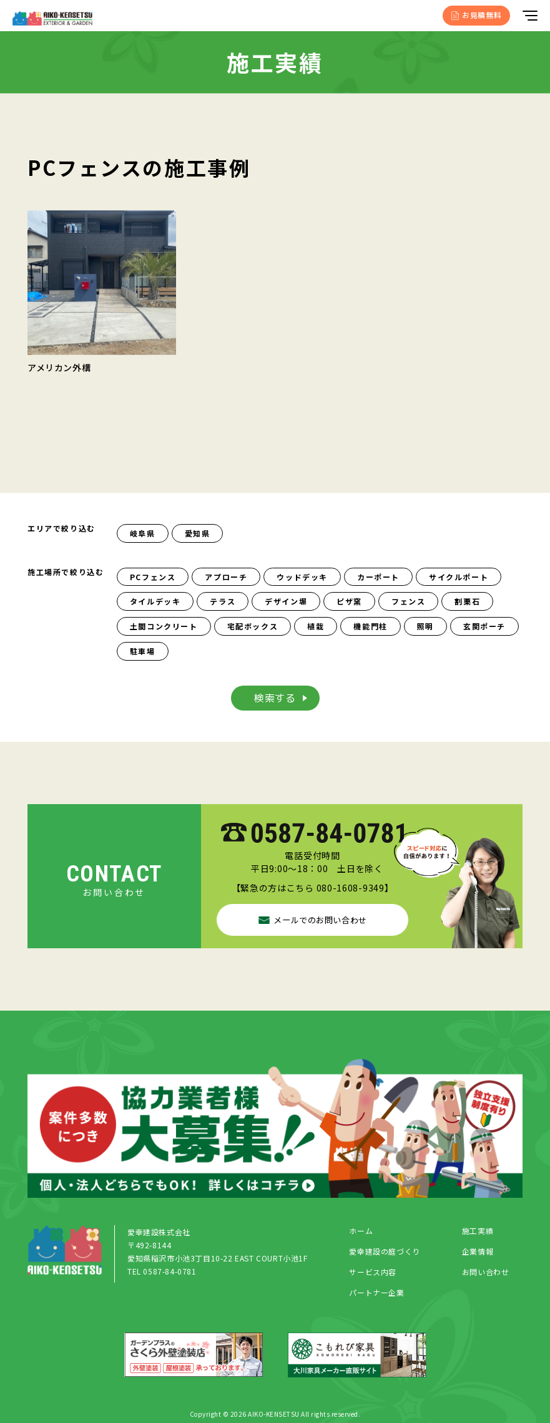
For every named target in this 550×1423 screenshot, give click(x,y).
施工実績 (477, 1233)
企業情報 (477, 1254)
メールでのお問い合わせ (313, 919)
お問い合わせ (485, 1275)
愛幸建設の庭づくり (384, 1254)
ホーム (361, 1233)
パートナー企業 (376, 1295)
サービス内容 (372, 1275)
